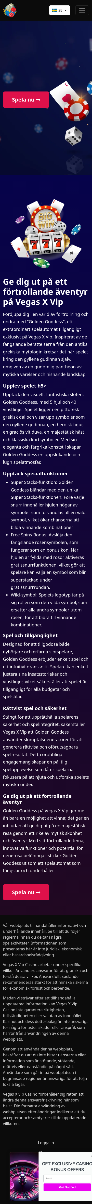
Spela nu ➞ (26, 99)
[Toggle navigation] (82, 10)
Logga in (46, 1142)
